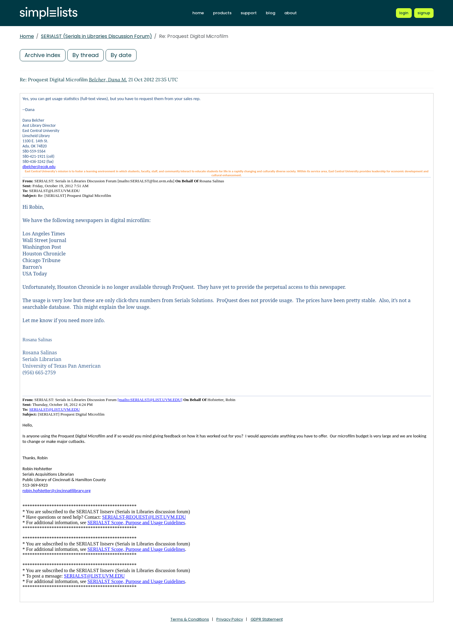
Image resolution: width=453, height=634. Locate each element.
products (222, 13)
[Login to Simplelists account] (404, 13)
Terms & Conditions (190, 619)
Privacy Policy (229, 619)
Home (27, 36)
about (290, 13)
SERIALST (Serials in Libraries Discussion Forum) (96, 36)
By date (121, 55)
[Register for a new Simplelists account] (424, 13)
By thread (86, 55)
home (198, 13)
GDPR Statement (267, 619)
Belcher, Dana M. (108, 79)
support (249, 13)
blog (270, 13)
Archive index (43, 55)
